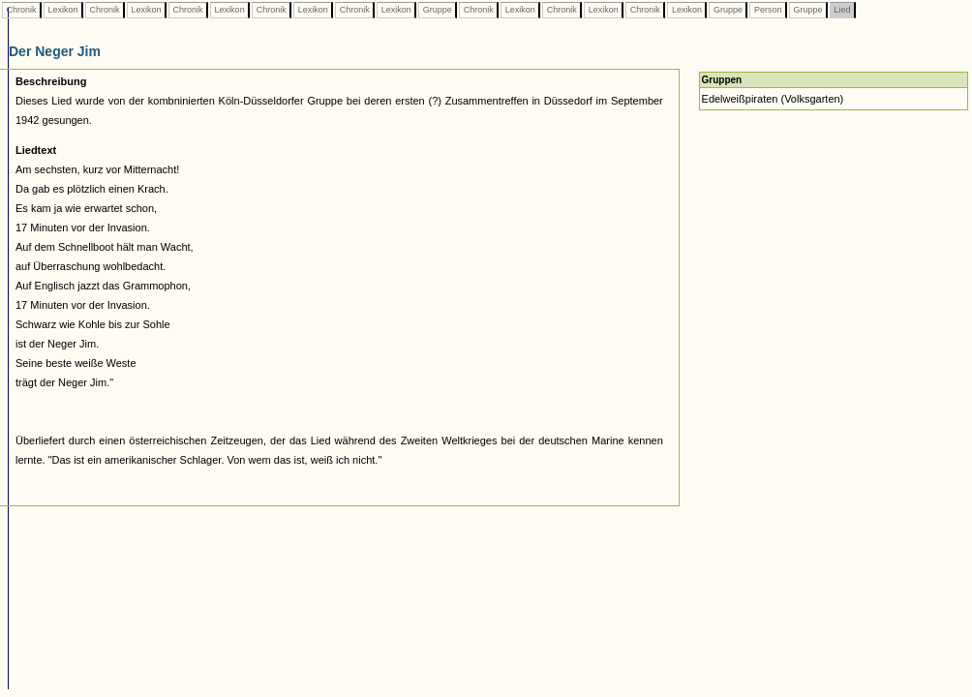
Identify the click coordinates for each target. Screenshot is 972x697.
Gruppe (437, 10)
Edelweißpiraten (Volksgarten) (773, 99)
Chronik (21, 10)
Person (767, 10)
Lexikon (63, 10)
